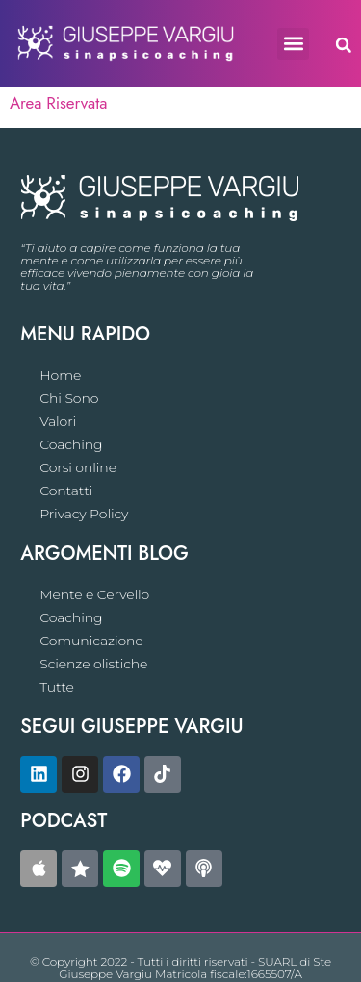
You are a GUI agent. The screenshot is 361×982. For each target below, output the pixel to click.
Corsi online (77, 467)
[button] (293, 44)
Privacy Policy (83, 513)
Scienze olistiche (93, 663)
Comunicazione (90, 640)
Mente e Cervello (94, 594)
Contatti (65, 490)
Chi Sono (68, 398)
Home (60, 375)
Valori (57, 421)
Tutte (56, 686)
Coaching (70, 444)
